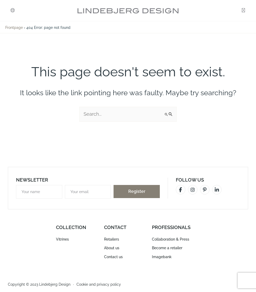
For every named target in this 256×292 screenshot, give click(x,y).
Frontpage (14, 27)
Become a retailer (167, 248)
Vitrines (62, 239)
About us (111, 248)
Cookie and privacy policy (98, 284)
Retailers (111, 239)
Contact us (113, 256)
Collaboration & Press (170, 239)
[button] (12, 10)
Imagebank (162, 256)
